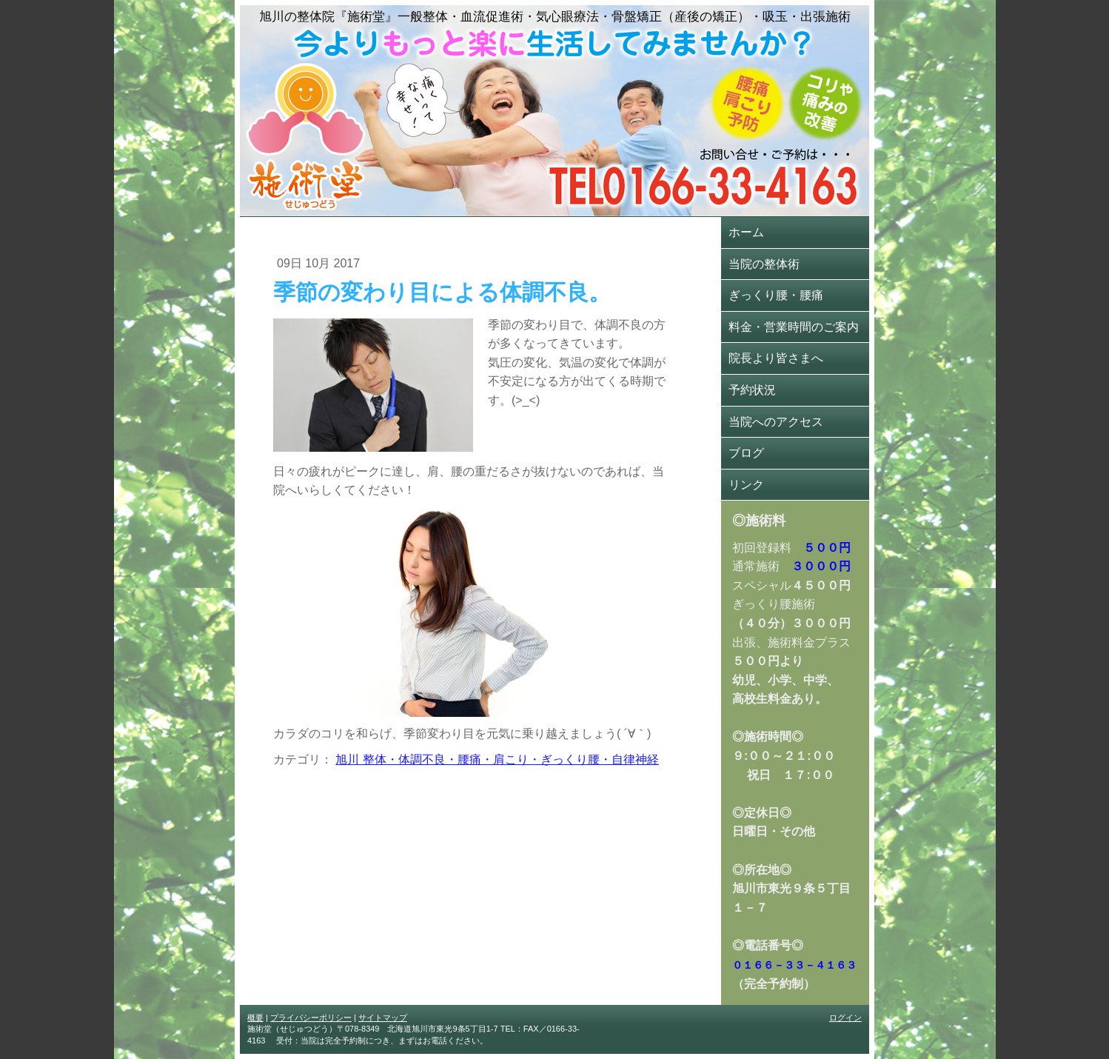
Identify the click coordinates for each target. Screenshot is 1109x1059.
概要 (255, 1017)
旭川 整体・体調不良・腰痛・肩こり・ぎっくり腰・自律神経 (496, 759)
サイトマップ (382, 1017)
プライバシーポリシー (311, 1017)
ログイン (845, 1017)
